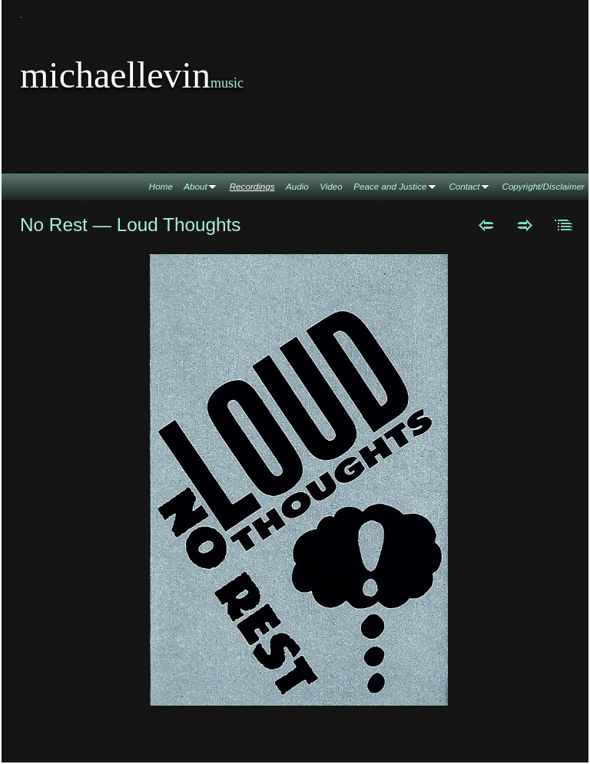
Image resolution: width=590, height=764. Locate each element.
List (564, 225)
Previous (486, 225)
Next (525, 225)
